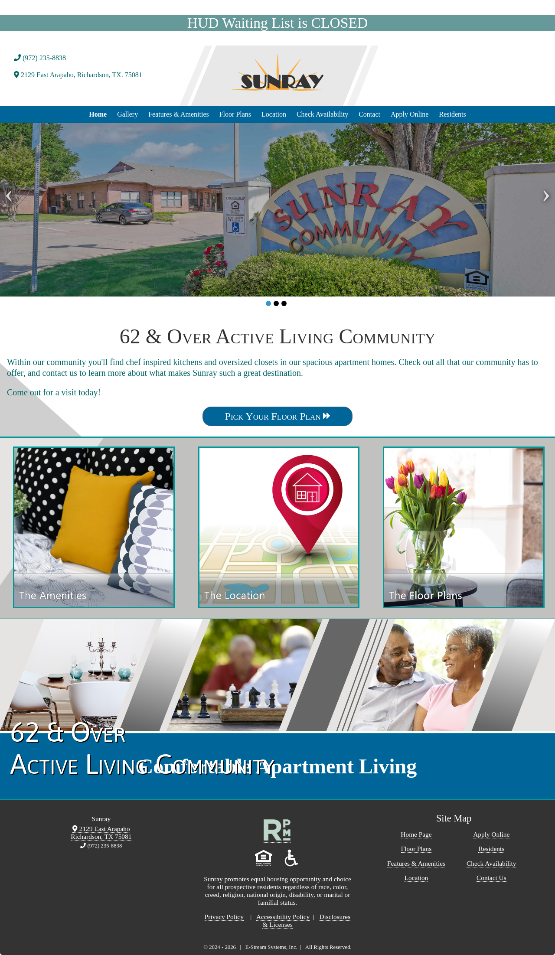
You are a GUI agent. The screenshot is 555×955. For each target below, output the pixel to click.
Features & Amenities (178, 114)
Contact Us (491, 877)
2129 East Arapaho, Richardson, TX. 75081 (78, 74)
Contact (369, 114)
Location (273, 114)
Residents (452, 114)
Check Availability (322, 114)
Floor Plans (235, 114)
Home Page (416, 834)
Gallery (127, 114)
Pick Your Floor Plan (277, 416)
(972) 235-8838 (40, 58)
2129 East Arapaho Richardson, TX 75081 (101, 832)
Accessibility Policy (283, 916)
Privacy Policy (224, 916)
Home (98, 114)
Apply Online (410, 114)
